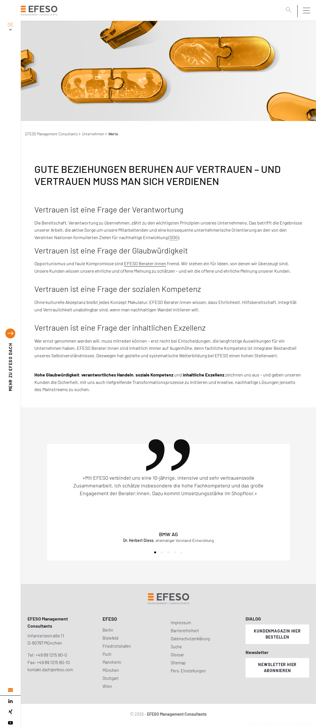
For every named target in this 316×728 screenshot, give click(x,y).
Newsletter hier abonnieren (277, 667)
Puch (107, 654)
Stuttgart (111, 678)
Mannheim (112, 662)
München (111, 670)
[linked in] (10, 701)
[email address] (10, 690)
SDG (174, 237)
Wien (107, 686)
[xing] (10, 711)
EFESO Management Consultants (51, 134)
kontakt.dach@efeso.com (50, 669)
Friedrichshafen (117, 646)
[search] (289, 10)
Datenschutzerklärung (190, 638)
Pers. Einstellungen (188, 670)
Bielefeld (110, 638)
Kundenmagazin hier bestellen (277, 634)
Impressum (181, 622)
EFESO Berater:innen (145, 263)
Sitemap (178, 662)
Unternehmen (93, 134)
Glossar (177, 654)
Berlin (108, 630)
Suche (176, 646)
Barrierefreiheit (185, 630)
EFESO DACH (10, 367)
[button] (155, 552)
